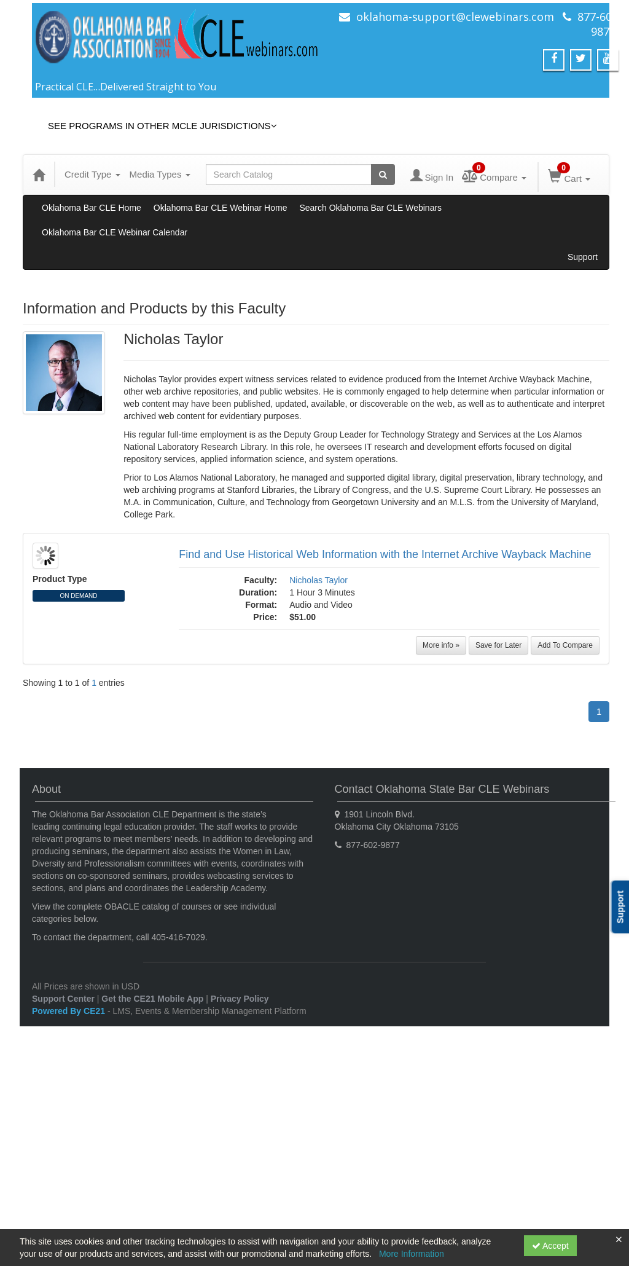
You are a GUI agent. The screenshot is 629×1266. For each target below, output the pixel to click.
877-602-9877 (599, 24)
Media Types (160, 174)
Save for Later (498, 645)
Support (583, 257)
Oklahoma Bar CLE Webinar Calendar (114, 232)
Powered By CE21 (69, 1011)
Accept (550, 1246)
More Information (411, 1254)
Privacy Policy (240, 999)
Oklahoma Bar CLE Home (91, 208)
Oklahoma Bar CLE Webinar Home (220, 208)
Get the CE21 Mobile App (152, 999)
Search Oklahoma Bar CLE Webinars (370, 208)
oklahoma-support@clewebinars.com (455, 16)
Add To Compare (565, 645)
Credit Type (92, 174)
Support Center (63, 999)
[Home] (38, 174)
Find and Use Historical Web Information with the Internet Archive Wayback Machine (385, 554)
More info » (441, 645)
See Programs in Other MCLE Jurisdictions (162, 125)
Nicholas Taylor (318, 580)
